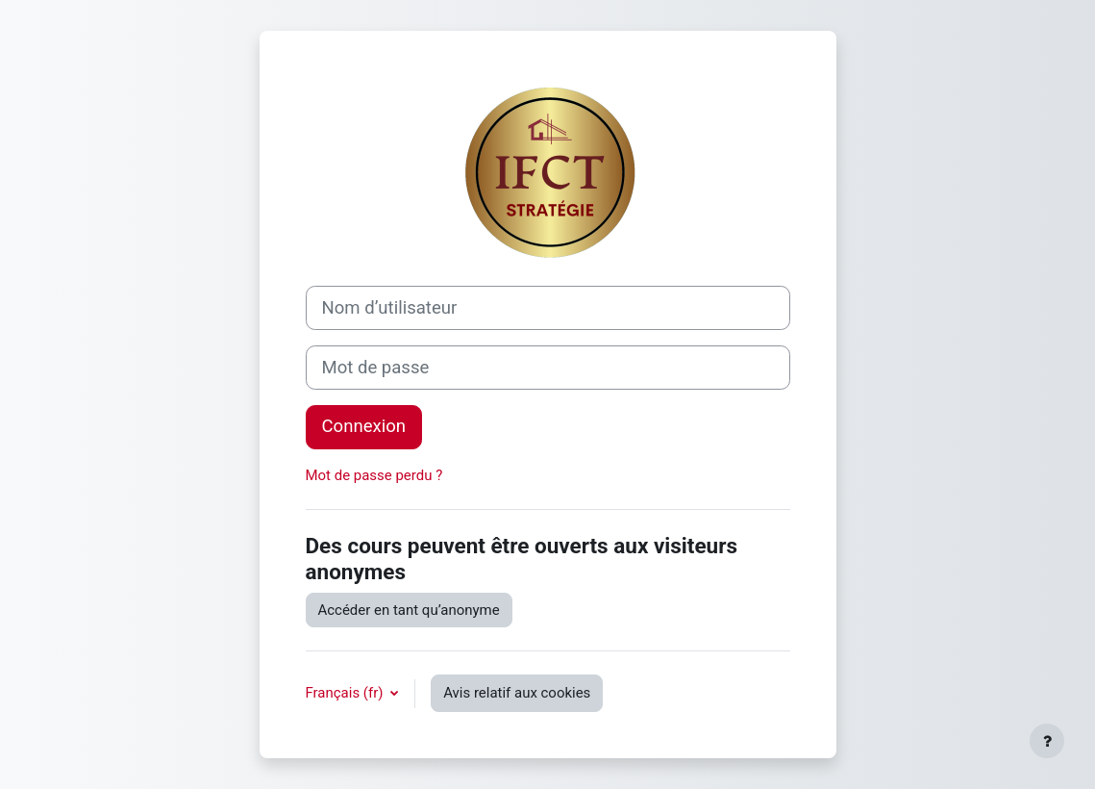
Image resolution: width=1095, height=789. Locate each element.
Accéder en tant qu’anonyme (409, 610)
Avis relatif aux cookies (516, 692)
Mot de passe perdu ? (374, 475)
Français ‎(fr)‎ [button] (346, 692)
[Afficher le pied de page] (1047, 741)
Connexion (364, 426)
